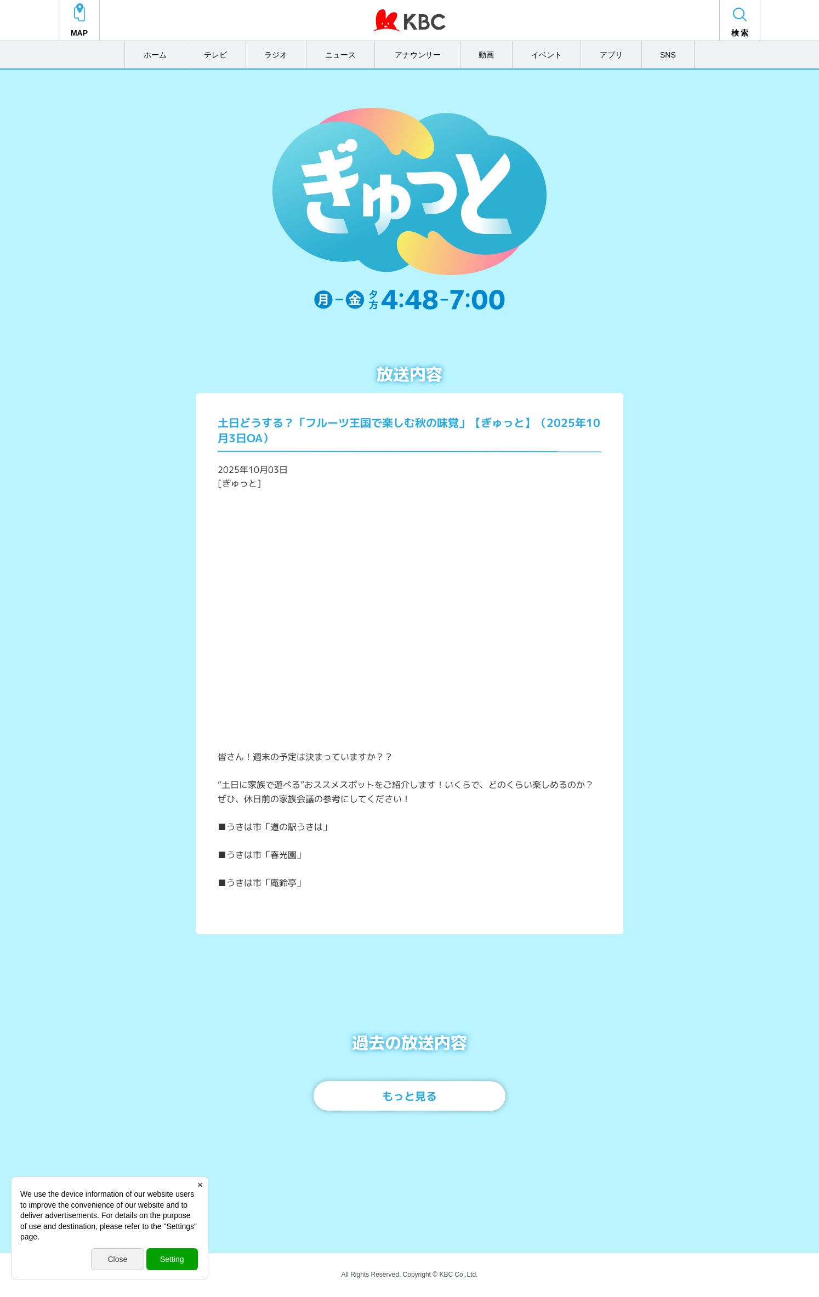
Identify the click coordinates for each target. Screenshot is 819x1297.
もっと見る (409, 1096)
